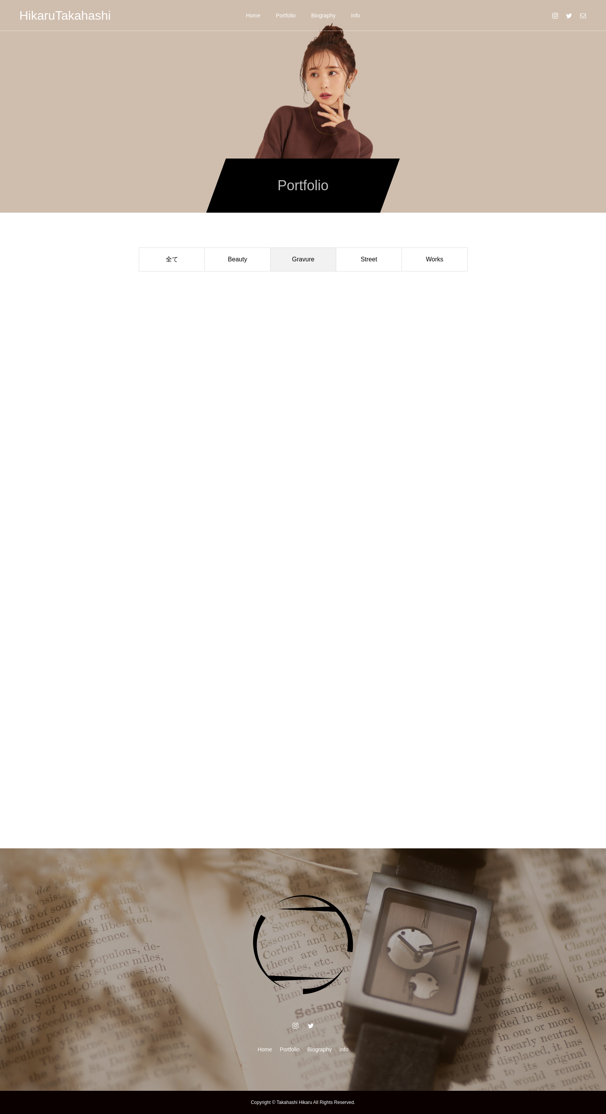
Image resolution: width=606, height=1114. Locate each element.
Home (253, 15)
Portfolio (286, 15)
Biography (323, 15)
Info (355, 15)
